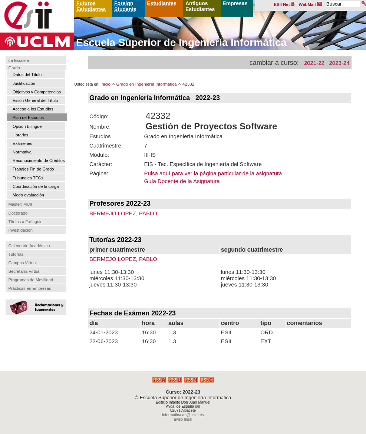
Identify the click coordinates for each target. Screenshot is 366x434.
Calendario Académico (29, 245)
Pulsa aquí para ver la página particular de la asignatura (213, 173)
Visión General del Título (35, 100)
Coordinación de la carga (36, 186)
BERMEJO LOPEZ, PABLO (123, 213)
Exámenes (22, 143)
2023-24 (339, 63)
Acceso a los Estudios (33, 109)
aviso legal (183, 419)
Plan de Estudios (28, 117)
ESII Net (284, 4)
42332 (188, 84)
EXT (265, 341)
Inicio (105, 84)
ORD (266, 332)
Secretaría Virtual (24, 271)
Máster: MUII (20, 204)
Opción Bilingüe (27, 126)
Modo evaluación (28, 195)
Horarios (20, 135)
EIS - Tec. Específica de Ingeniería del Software (202, 164)
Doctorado (18, 213)
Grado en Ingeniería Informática (146, 84)
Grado (14, 68)
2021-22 (314, 63)
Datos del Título (27, 74)
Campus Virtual (23, 263)
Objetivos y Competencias (37, 92)
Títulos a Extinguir (25, 221)
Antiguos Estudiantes (200, 6)
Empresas (235, 3)
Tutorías (16, 254)
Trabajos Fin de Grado (33, 169)
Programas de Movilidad (31, 280)
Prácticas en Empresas (30, 288)
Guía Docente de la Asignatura (182, 181)
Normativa (22, 152)
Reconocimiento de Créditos (39, 160)
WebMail (311, 4)
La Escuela (19, 60)
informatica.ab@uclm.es (183, 415)
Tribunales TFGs (28, 178)
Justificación (24, 83)
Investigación (21, 230)
